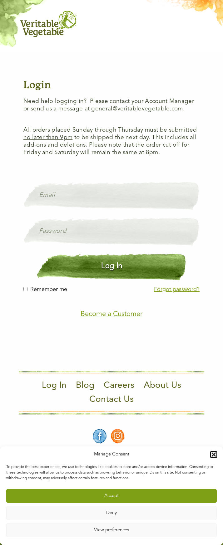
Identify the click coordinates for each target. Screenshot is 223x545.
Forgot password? (177, 289)
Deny (111, 513)
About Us (162, 385)
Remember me (48, 289)
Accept (111, 496)
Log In (54, 385)
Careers (119, 385)
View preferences (111, 530)
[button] (214, 454)
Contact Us (111, 399)
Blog (85, 385)
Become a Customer (111, 314)
